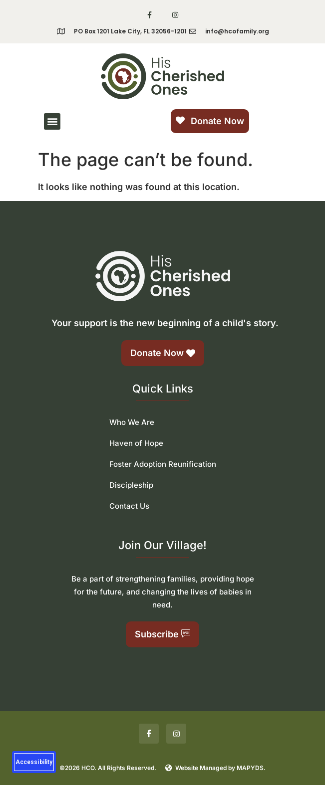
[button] (52, 121)
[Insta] (176, 734)
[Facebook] (149, 734)
